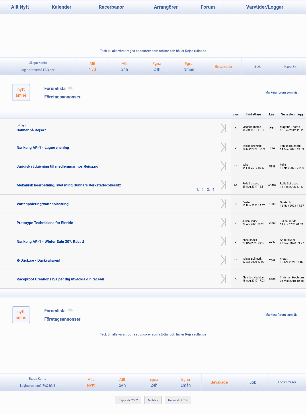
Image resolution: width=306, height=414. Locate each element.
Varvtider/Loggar (264, 7)
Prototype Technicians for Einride (45, 222)
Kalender (61, 7)
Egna (156, 66)
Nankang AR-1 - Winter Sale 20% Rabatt (50, 241)
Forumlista (59, 88)
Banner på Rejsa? (31, 130)
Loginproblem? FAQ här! (38, 70)
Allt (124, 66)
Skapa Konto (38, 63)
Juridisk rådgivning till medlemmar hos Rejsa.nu (57, 166)
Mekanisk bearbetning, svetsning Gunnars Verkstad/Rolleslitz (69, 185)
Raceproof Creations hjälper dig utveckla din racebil (60, 279)
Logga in (290, 66)
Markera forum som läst (281, 92)
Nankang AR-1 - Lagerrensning (43, 147)
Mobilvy (153, 400)
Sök (257, 66)
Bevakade (223, 66)
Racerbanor (111, 7)
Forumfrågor (287, 382)
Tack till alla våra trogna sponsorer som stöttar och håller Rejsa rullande (153, 51)
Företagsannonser (62, 97)
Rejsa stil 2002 (128, 400)
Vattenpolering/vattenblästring (43, 204)
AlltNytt (92, 66)
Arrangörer (165, 7)
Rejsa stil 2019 (177, 400)
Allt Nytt (20, 7)
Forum (208, 7)
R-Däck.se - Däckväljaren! (38, 260)
